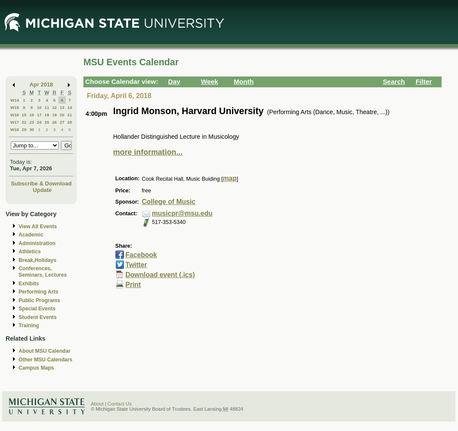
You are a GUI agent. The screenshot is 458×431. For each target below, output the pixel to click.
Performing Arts (38, 292)
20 (62, 114)
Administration (37, 243)
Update (42, 190)
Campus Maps (36, 368)
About (97, 403)
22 (24, 122)
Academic (31, 235)
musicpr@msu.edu (182, 213)
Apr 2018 (41, 84)
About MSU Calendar (44, 351)
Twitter (136, 264)
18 (47, 114)
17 (39, 114)
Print (133, 284)
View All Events (38, 226)
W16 (14, 114)
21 (69, 114)
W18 (14, 129)
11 (47, 107)
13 (62, 107)
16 (31, 114)
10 (39, 107)
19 (54, 114)
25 (47, 122)
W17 (14, 122)
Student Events (38, 317)
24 (39, 122)
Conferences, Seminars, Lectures (43, 271)
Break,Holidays (38, 260)
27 (62, 122)
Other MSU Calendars (46, 360)
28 (69, 122)
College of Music (168, 201)
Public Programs (39, 300)
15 (24, 114)
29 (24, 129)
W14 (14, 100)
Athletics (30, 252)
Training (29, 325)
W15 (14, 107)
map (230, 178)
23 (31, 122)
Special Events (37, 309)
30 (31, 129)
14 (69, 107)
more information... (148, 152)
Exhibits (29, 284)
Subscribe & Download (41, 183)
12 (54, 107)
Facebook (141, 255)
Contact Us (120, 403)
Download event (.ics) (160, 274)
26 (54, 122)
